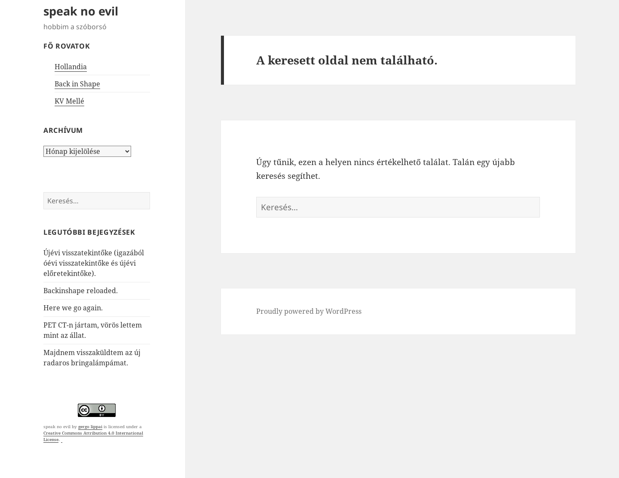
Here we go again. (73, 308)
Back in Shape (77, 84)
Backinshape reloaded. (80, 290)
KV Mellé (69, 101)
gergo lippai (90, 426)
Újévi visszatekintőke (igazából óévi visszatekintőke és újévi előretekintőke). (93, 263)
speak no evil (80, 11)
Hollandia (71, 66)
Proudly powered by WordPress (309, 311)
